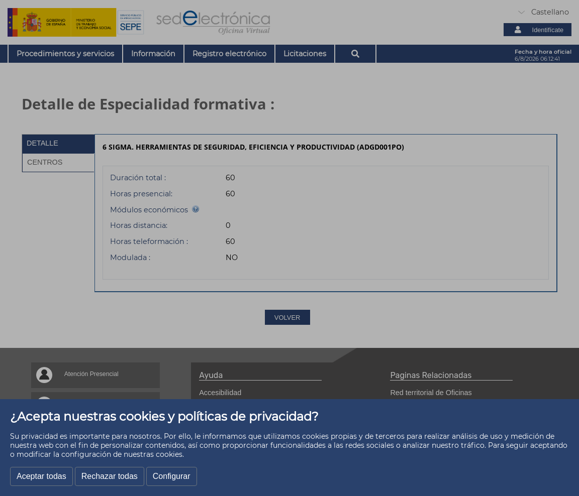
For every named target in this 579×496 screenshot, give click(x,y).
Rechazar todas (109, 476)
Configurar (171, 476)
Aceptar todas (41, 476)
